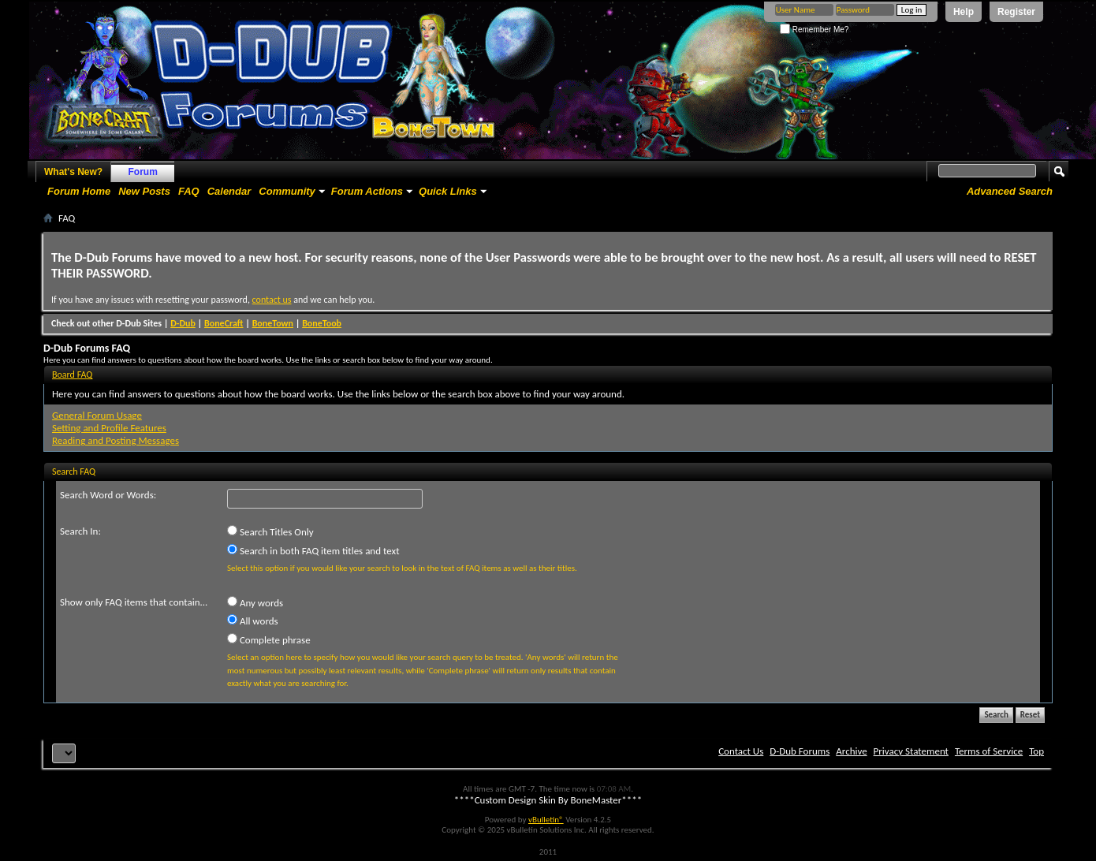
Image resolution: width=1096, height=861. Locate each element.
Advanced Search (1010, 191)
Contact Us (740, 751)
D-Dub (183, 323)
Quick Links (448, 191)
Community (287, 191)
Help (963, 11)
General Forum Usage (97, 415)
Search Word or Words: (108, 495)
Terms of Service (989, 751)
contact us (272, 299)
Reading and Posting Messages (115, 440)
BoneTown (272, 323)
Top (1036, 751)
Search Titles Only (270, 531)
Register (1016, 11)
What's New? (73, 171)
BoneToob (321, 323)
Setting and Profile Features (109, 428)
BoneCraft (224, 323)
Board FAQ (72, 374)
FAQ (188, 191)
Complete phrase (269, 639)
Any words (255, 602)
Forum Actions (367, 191)
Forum (143, 171)
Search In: (80, 531)
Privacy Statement (911, 751)
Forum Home (78, 191)
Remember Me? (814, 29)
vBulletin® (546, 819)
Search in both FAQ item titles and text (313, 550)
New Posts (144, 191)
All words (252, 620)
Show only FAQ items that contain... (133, 602)
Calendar (229, 191)
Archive (851, 751)
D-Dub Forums (799, 751)
